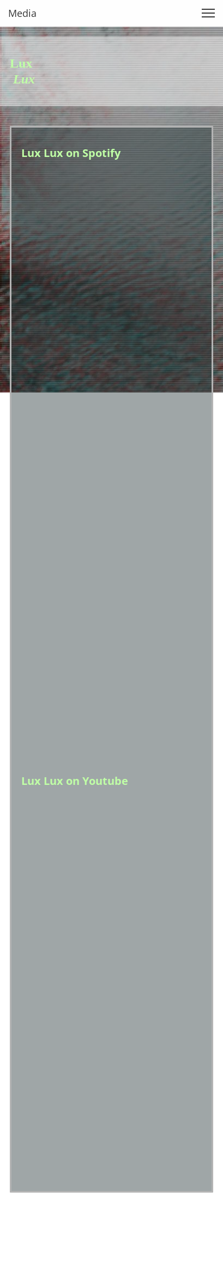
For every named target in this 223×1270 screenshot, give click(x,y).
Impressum (31, 1226)
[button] (208, 13)
